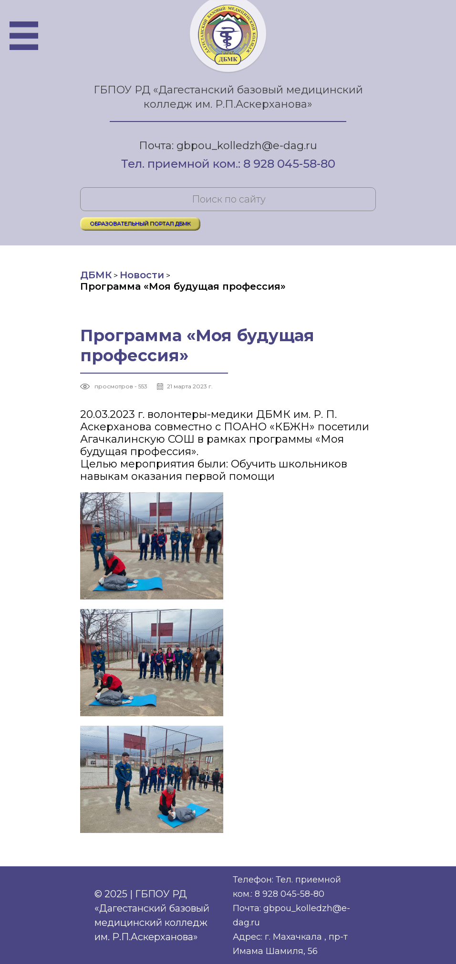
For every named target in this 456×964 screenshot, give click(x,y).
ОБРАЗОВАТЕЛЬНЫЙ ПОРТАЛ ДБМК (140, 223)
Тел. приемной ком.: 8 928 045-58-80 (228, 164)
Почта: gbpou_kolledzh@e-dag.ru (228, 145)
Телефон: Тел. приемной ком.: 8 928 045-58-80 (287, 886)
